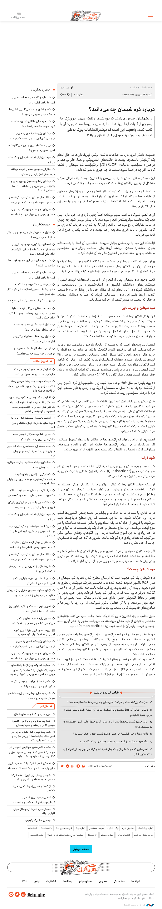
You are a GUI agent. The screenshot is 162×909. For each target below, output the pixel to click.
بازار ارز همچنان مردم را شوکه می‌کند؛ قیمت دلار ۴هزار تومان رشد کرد (33, 172)
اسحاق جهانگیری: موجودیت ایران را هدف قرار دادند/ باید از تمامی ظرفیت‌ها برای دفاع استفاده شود (33, 249)
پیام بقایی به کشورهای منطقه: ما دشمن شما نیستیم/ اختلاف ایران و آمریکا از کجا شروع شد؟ (31, 289)
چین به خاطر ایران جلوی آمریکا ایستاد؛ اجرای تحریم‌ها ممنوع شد (31, 148)
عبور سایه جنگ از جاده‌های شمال (32, 714)
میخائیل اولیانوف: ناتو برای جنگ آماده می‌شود (31, 160)
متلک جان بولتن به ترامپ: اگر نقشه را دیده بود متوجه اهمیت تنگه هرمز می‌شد (32, 200)
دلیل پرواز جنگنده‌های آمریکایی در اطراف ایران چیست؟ (34, 339)
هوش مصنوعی (96, 828)
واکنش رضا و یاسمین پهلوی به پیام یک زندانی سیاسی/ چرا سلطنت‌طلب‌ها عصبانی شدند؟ (33, 186)
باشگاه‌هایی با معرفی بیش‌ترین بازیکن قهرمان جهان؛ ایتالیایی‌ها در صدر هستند (31, 505)
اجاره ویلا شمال (145, 828)
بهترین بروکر (107, 835)
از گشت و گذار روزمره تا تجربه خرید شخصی (34, 788)
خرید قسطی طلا (64, 828)
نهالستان (32, 828)
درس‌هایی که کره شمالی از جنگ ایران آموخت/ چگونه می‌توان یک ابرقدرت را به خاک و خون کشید (107, 752)
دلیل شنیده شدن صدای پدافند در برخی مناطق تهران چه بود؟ (34, 327)
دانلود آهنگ (46, 828)
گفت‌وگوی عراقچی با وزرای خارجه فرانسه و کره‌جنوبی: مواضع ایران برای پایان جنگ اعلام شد (31, 479)
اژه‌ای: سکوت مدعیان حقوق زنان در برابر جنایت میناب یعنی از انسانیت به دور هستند (31, 595)
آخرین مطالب (40, 361)
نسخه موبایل (81, 849)
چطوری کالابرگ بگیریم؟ (38, 820)
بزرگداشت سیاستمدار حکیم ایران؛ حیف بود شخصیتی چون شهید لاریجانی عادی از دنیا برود (31, 531)
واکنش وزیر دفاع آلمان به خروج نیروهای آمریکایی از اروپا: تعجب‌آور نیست (32, 136)
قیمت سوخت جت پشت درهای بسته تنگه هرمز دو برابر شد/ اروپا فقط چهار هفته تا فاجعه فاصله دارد (31, 386)
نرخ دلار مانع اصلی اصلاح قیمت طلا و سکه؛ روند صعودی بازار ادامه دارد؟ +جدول (31, 493)
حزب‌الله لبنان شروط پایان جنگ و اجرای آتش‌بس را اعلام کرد (34, 581)
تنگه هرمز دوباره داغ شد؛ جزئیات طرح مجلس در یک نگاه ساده (114, 741)
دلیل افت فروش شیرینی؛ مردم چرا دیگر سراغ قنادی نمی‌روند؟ (31, 235)
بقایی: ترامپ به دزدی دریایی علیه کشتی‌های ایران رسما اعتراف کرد (34, 436)
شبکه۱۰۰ (135, 881)
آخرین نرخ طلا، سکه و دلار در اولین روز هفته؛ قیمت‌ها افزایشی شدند (32, 609)
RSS (24, 881)
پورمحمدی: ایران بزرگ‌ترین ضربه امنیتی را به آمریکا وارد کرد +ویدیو (34, 632)
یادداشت (68, 881)
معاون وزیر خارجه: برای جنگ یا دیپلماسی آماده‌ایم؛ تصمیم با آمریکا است (32, 621)
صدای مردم (85, 881)
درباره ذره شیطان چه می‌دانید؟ (122, 109)
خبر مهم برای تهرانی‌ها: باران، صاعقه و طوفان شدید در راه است (31, 696)
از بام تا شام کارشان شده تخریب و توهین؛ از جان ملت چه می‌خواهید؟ (34, 351)
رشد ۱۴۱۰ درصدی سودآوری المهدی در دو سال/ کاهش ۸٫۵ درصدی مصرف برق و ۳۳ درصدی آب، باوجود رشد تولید (32, 752)
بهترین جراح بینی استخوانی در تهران (65, 835)
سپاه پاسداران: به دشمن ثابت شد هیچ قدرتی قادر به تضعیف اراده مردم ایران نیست (31, 451)
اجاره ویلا (80, 828)
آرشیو (37, 881)
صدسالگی (119, 881)
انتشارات (51, 881)
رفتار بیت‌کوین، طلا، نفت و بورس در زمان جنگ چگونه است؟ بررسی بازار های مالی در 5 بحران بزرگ (33, 736)
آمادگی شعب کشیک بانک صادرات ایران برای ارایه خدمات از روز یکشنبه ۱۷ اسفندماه (31, 766)
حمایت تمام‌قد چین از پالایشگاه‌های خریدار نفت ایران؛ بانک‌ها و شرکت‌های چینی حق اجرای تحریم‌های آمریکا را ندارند (32, 670)
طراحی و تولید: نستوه (139, 905)
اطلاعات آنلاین (86, 15)
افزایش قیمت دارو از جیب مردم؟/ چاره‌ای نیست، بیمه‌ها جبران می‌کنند (34, 372)
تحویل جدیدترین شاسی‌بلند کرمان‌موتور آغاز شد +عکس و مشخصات (33, 800)
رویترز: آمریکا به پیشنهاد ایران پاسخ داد (29, 300)
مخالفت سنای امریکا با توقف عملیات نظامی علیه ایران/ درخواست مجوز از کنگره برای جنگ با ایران (32, 313)
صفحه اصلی (146, 88)
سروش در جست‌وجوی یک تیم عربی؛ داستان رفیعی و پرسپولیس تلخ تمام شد (32, 212)
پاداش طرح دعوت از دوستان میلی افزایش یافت (34, 811)
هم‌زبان (103, 881)
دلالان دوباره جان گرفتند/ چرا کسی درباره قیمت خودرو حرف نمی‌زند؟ (110, 733)
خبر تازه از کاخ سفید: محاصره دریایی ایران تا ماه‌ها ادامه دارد (32, 100)
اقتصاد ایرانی (123, 835)
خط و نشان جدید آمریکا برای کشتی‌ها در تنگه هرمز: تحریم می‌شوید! (32, 112)
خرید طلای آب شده (143, 835)
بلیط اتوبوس (36, 835)
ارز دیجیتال (92, 835)
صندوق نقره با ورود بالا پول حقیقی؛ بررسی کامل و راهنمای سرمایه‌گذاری (33, 723)
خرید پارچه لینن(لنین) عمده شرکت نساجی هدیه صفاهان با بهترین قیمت (33, 777)
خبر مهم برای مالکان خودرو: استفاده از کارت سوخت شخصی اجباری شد (32, 124)
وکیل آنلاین (112, 828)
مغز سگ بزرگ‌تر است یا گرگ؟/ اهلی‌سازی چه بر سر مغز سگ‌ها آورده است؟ (107, 702)
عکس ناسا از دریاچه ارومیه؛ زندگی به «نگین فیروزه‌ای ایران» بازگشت (32, 684)
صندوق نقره (128, 828)
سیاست (133, 88)
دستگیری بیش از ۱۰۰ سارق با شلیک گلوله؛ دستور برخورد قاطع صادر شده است (32, 545)
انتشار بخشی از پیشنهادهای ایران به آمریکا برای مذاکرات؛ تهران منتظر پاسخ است (33, 422)
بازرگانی (44, 706)
